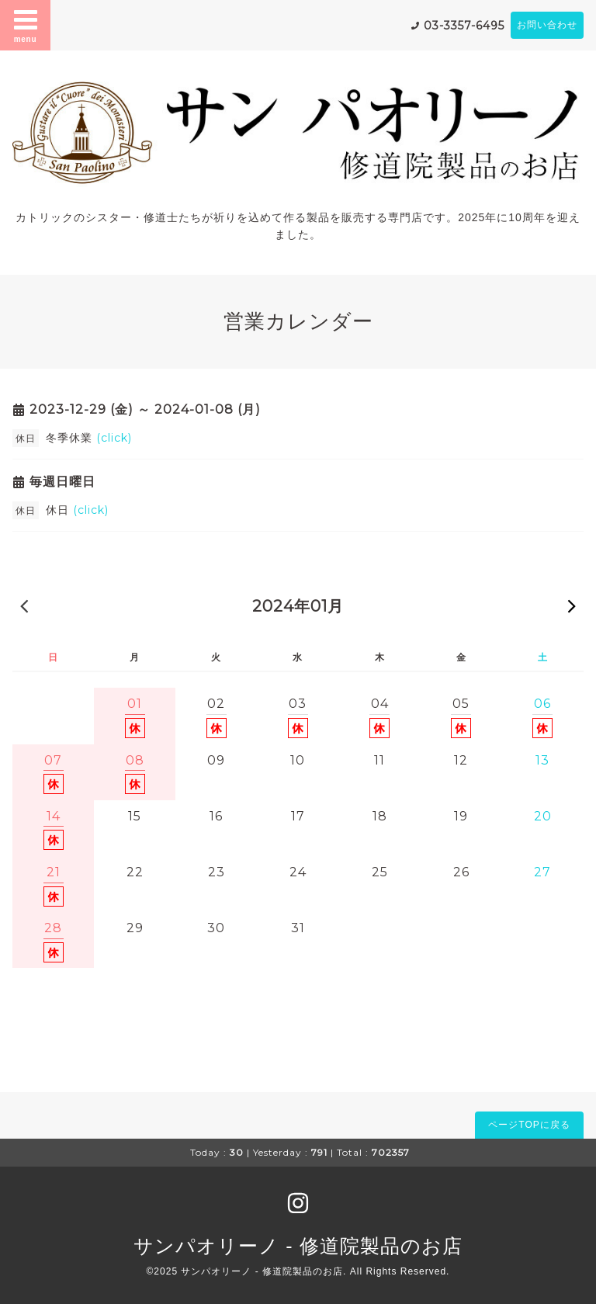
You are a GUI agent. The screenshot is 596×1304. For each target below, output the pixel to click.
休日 (77, 510)
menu (26, 24)
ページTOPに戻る (529, 1124)
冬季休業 (89, 438)
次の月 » (572, 605)
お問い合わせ (547, 24)
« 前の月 (24, 605)
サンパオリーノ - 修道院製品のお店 (297, 1246)
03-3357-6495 (464, 26)
